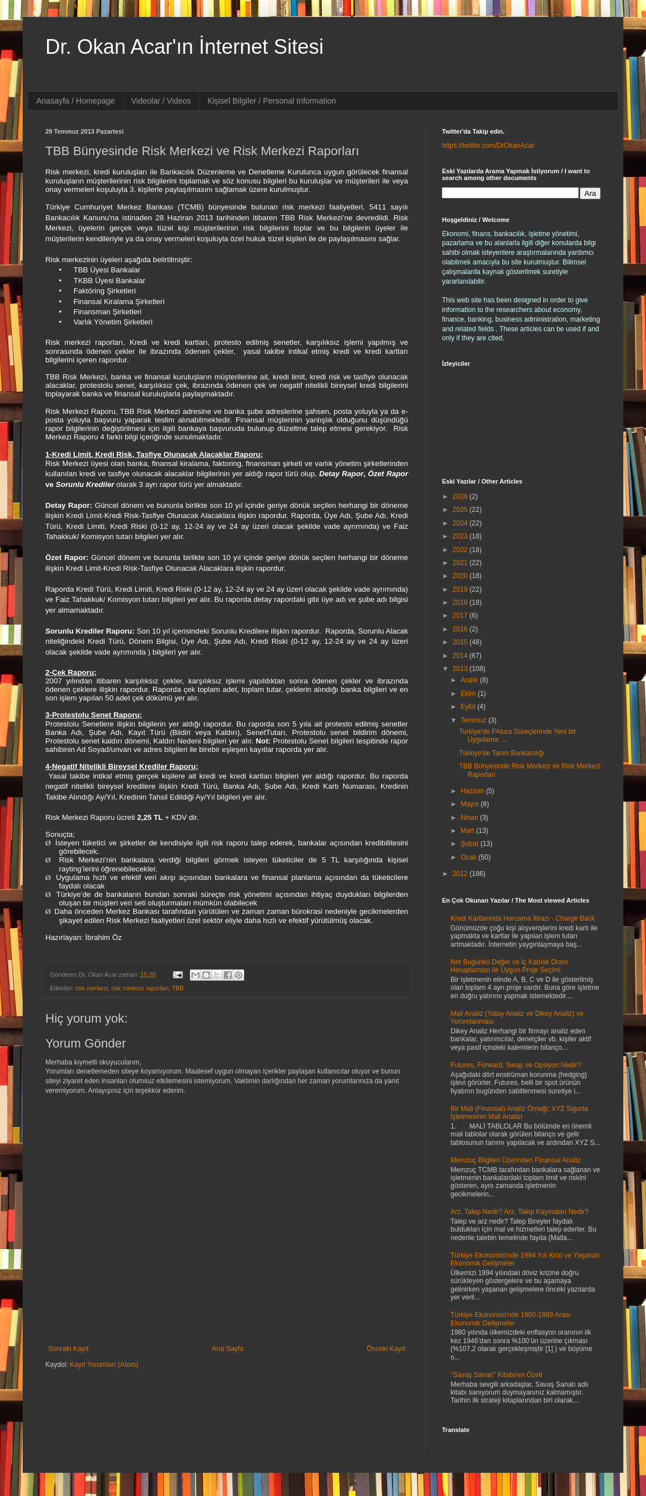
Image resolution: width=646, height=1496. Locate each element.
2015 (461, 642)
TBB (178, 988)
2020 (461, 576)
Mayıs (471, 804)
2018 (461, 602)
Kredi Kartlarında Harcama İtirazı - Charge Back (522, 918)
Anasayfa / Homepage (75, 100)
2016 (461, 629)
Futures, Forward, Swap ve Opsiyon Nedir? (515, 1065)
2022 (461, 550)
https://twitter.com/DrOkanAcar (488, 145)
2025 (461, 510)
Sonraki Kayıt (68, 1349)
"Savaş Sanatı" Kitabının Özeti (496, 1375)
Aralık (470, 680)
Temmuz (474, 720)
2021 (461, 563)
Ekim (469, 694)
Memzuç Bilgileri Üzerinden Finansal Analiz (515, 1160)
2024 (461, 523)
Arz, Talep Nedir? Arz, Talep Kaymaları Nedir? (519, 1212)
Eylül (469, 707)
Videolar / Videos (161, 100)
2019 (461, 589)
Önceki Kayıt (386, 1349)
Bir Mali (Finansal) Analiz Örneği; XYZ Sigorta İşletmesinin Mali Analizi (519, 1113)
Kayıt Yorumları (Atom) (104, 1365)
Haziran (473, 791)
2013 (461, 669)
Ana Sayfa (227, 1349)
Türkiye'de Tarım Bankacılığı (502, 753)
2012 (461, 874)
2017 (461, 615)
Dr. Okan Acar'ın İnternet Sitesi (184, 46)
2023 (461, 536)
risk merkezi (91, 988)
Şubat (471, 844)
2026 (461, 497)
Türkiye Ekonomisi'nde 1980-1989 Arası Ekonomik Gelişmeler (510, 1319)
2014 (461, 656)
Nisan (470, 818)
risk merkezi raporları (140, 988)
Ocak (469, 857)
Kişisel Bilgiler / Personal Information (271, 100)
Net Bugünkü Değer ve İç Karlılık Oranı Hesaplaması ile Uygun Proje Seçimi (509, 966)
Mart (468, 831)
